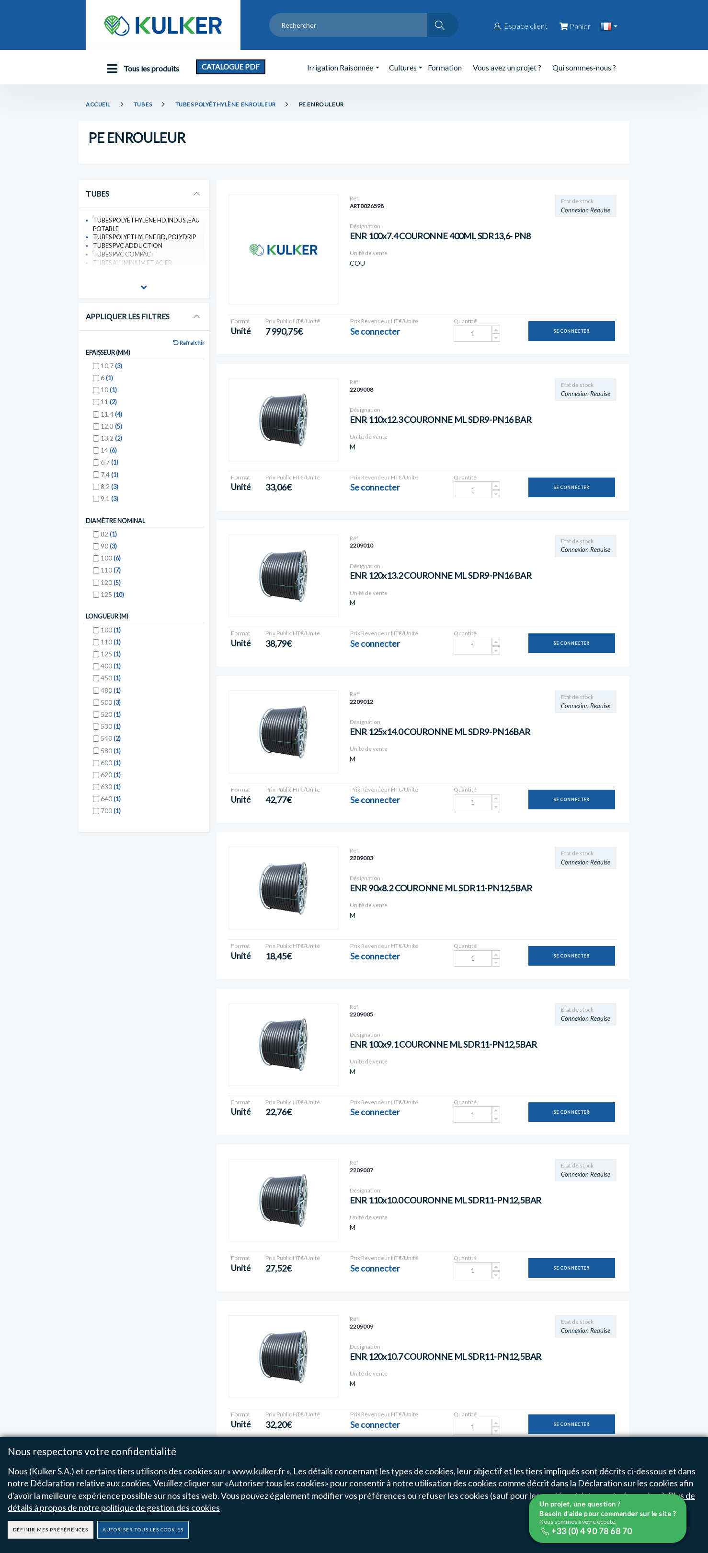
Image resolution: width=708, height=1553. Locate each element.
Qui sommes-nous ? (584, 67)
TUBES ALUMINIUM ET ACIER (135, 266)
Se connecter (572, 331)
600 (111, 770)
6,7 (109, 467)
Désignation (365, 226)
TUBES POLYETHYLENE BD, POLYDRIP (147, 239)
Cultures (403, 67)
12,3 (111, 431)
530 (111, 733)
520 (111, 721)
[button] (144, 292)
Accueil (98, 104)
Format (240, 321)
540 (111, 745)
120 (111, 588)
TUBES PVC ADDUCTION (129, 248)
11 (109, 407)
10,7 (111, 371)
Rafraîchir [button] (188, 346)
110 (111, 576)
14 (109, 455)
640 (111, 806)
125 (112, 600)
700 (111, 818)
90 (109, 552)
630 (111, 794)
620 (111, 782)
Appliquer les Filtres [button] (128, 319)
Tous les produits (141, 68)
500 (111, 709)
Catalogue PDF (231, 66)
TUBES (143, 104)
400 (111, 673)
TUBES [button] (98, 194)
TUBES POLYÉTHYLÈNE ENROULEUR (228, 104)
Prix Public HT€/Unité (292, 321)
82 (109, 540)
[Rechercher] (442, 25)
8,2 (109, 492)
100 (111, 564)
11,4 (111, 419)
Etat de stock (577, 201)
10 (109, 395)
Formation (445, 67)
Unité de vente (369, 253)
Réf (354, 198)
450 (111, 685)
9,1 (109, 504)
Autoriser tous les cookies (143, 1529)
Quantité (465, 321)
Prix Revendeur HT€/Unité (384, 321)
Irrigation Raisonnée (340, 67)
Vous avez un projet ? (507, 67)
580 (111, 758)
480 (111, 697)
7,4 (109, 480)
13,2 (111, 443)
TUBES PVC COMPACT (126, 257)
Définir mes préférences (50, 1529)
